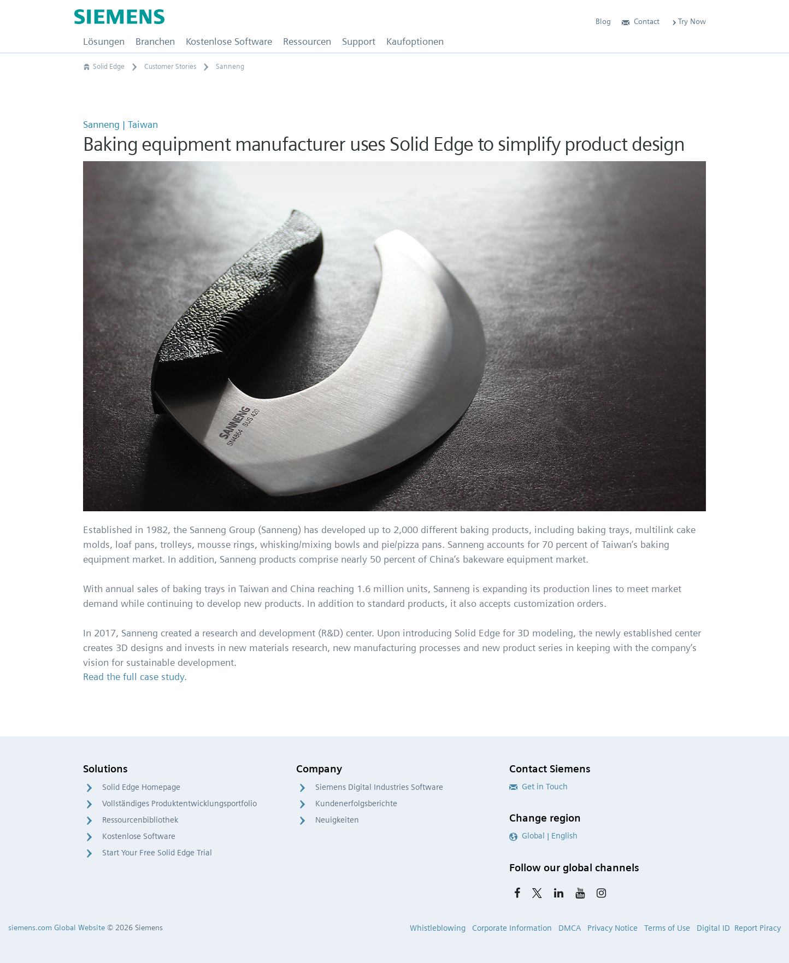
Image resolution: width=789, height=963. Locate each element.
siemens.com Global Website (56, 927)
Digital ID (713, 928)
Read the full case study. (135, 676)
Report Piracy (757, 928)
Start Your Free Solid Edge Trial (157, 853)
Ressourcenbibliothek (140, 820)
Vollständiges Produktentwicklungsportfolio (179, 803)
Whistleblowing (438, 928)
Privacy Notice (612, 928)
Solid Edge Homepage (141, 787)
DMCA (569, 928)
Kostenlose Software (138, 836)
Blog (603, 21)
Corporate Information (512, 928)
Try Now (688, 21)
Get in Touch (538, 786)
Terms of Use (667, 928)
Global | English (543, 836)
